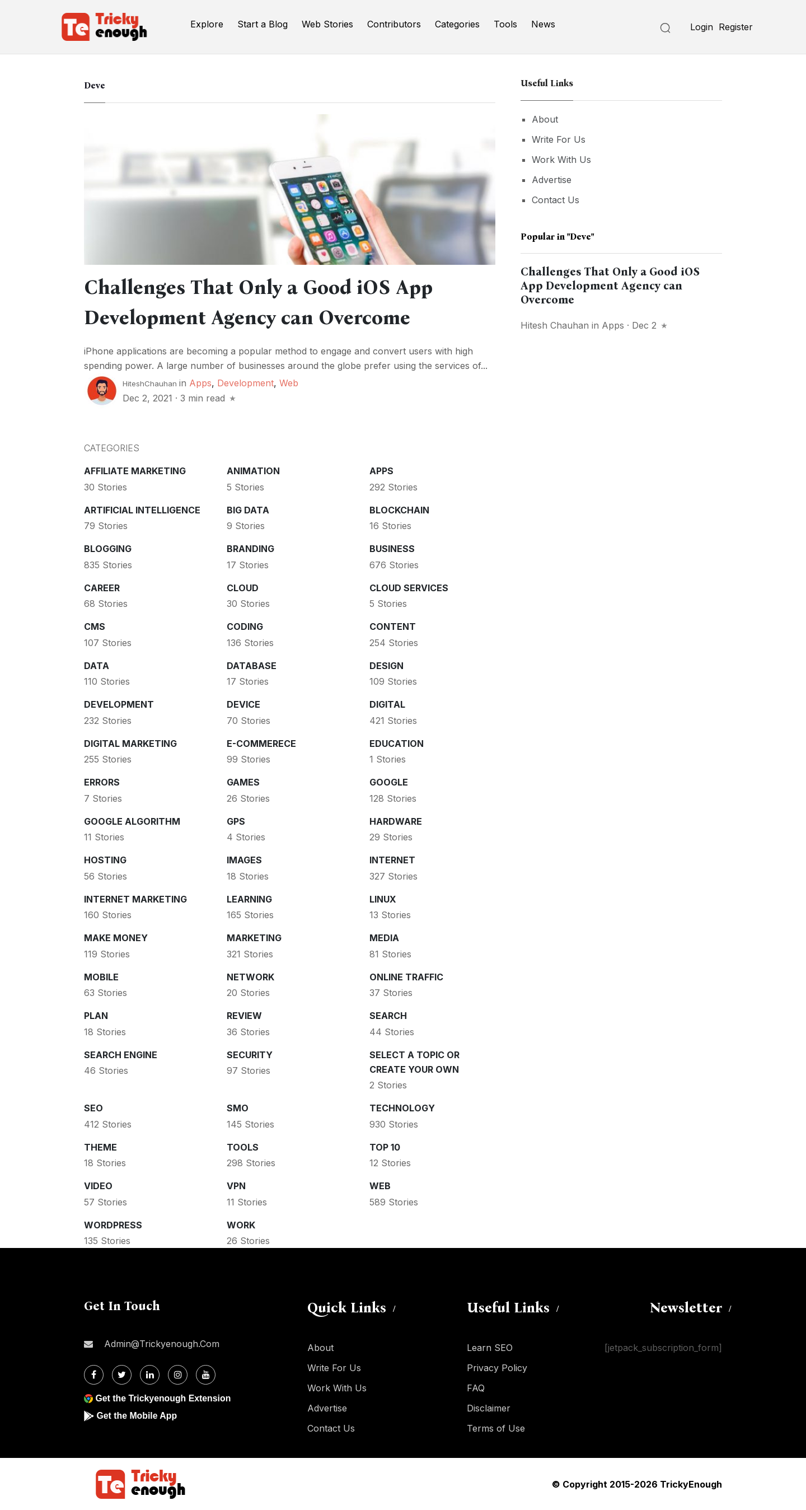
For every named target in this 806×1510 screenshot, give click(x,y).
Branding (250, 548)
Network (250, 977)
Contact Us (555, 199)
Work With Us (561, 159)
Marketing (254, 937)
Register (736, 26)
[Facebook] (94, 1375)
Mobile (101, 977)
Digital (387, 704)
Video (98, 1185)
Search (388, 1015)
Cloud (243, 587)
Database (252, 665)
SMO (238, 1108)
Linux (382, 899)
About (545, 119)
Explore (206, 24)
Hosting (105, 860)
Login (701, 26)
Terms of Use (496, 1428)
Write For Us (558, 139)
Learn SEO (490, 1347)
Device (243, 704)
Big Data (248, 510)
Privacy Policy (497, 1367)
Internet (392, 860)
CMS (94, 626)
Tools (505, 24)
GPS (236, 821)
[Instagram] (178, 1375)
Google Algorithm (132, 821)
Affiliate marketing (135, 470)
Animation (253, 470)
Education (396, 743)
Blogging (108, 548)
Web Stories (327, 24)
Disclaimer (488, 1408)
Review (244, 1015)
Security (250, 1054)
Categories (457, 24)
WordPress (113, 1225)
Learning (249, 899)
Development (245, 383)
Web (288, 383)
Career (102, 587)
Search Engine (120, 1054)
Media (384, 937)
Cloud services (408, 587)
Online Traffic (406, 977)
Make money (116, 937)
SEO (93, 1108)
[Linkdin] (150, 1375)
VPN (236, 1185)
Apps (200, 383)
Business (392, 548)
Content (392, 626)
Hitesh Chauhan (555, 325)
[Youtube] (205, 1375)
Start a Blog (262, 24)
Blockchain (399, 510)
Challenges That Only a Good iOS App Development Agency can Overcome (610, 285)
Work (241, 1225)
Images (244, 860)
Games (243, 782)
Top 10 (384, 1147)
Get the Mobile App (136, 1415)
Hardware (395, 821)
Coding (245, 626)
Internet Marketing (135, 899)
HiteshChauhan (150, 383)
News (543, 24)
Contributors (394, 24)
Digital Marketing (130, 743)
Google (388, 782)
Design (386, 665)
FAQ (476, 1388)
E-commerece (261, 743)
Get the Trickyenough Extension (163, 1398)
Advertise (551, 179)
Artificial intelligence (142, 510)
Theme (100, 1147)
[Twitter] (122, 1375)
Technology (402, 1108)
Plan (96, 1015)
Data (96, 665)
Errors (102, 782)
